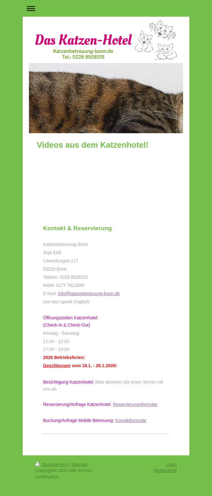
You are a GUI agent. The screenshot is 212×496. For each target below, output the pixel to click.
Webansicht (165, 470)
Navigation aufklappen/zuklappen (106, 8)
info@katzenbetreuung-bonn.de (89, 293)
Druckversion (52, 464)
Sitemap (79, 464)
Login (171, 464)
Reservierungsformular (135, 404)
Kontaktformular (131, 420)
